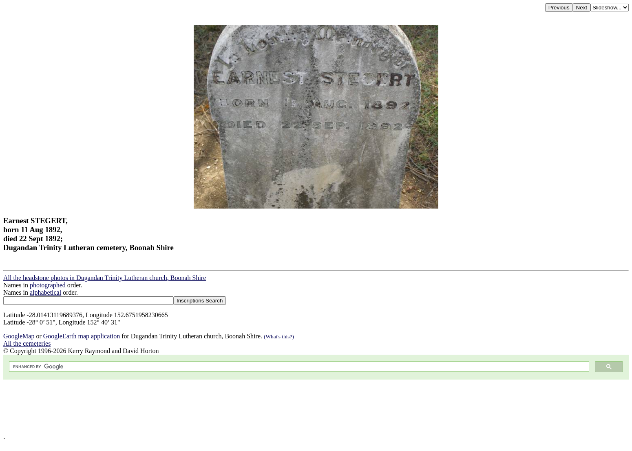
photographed (48, 285)
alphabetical (45, 292)
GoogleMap (18, 336)
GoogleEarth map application (82, 336)
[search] (298, 367)
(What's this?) (279, 336)
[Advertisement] (248, 408)
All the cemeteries (27, 343)
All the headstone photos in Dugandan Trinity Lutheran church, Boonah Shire (104, 277)
